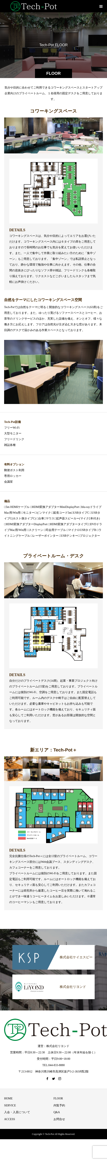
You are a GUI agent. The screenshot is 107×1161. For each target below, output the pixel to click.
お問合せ (59, 1119)
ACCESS (9, 1119)
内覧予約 (59, 1105)
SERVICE (10, 1105)
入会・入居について (17, 1112)
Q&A (57, 1112)
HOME (8, 1098)
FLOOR (58, 1098)
